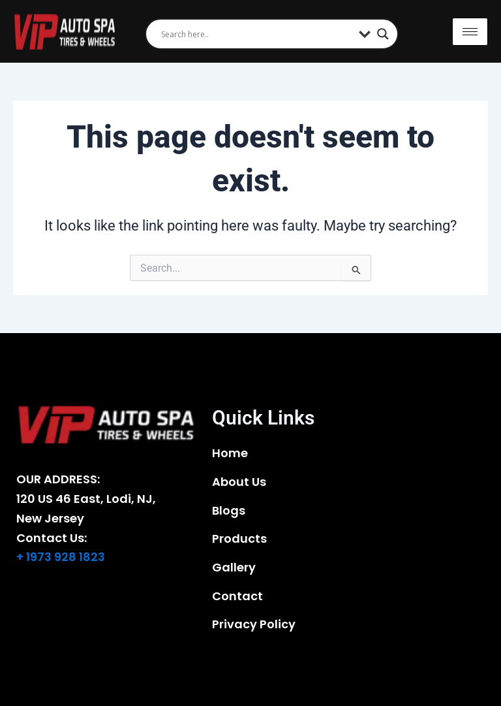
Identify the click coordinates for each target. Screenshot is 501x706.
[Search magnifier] (383, 34)
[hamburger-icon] (470, 32)
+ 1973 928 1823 (60, 557)
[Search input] (256, 34)
